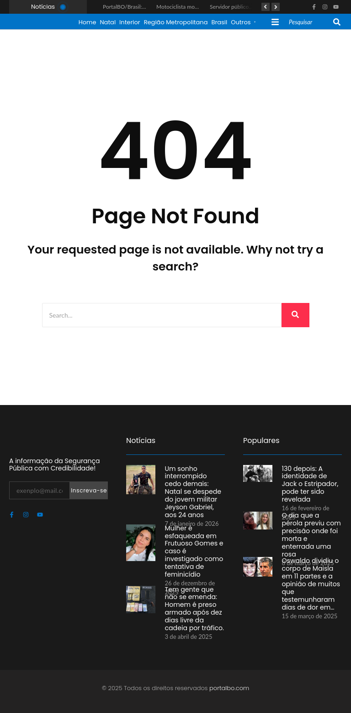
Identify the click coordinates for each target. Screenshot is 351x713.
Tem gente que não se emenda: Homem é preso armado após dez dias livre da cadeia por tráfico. (194, 607)
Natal (108, 22)
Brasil (219, 22)
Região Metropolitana (176, 22)
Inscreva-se (89, 490)
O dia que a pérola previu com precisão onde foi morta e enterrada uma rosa (309, 529)
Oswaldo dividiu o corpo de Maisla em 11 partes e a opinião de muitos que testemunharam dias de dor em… (311, 578)
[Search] (310, 22)
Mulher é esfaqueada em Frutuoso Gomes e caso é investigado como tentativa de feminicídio (193, 545)
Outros (243, 22)
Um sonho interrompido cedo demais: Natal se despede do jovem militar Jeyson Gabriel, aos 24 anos (192, 490)
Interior (129, 22)
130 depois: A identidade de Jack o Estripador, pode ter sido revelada (310, 479)
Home (87, 22)
